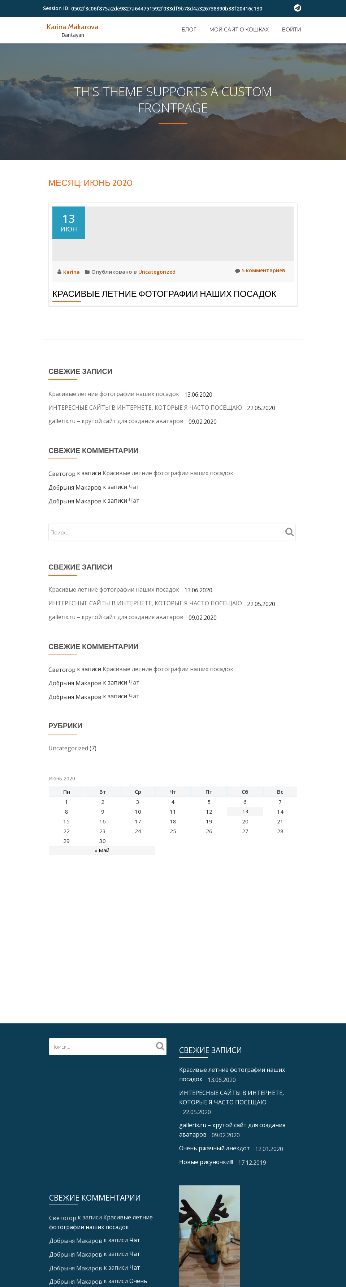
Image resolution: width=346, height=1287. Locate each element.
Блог (189, 29)
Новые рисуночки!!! (206, 1187)
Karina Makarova (74, 26)
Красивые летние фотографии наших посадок (164, 352)
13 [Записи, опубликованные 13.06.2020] (245, 869)
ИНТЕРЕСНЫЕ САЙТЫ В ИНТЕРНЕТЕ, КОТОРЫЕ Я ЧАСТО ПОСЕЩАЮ (145, 466)
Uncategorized (158, 329)
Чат (134, 545)
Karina (72, 330)
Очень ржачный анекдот (214, 1173)
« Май (101, 908)
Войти (291, 29)
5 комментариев (258, 329)
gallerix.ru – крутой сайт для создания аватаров (115, 479)
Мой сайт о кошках (239, 29)
